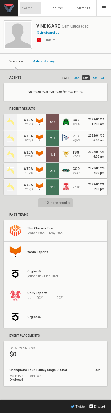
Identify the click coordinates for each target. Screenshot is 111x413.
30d (77, 78)
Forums (57, 8)
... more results (55, 203)
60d (86, 78)
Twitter (78, 406)
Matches (83, 8)
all (103, 78)
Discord (97, 406)
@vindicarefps (47, 32)
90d (94, 78)
